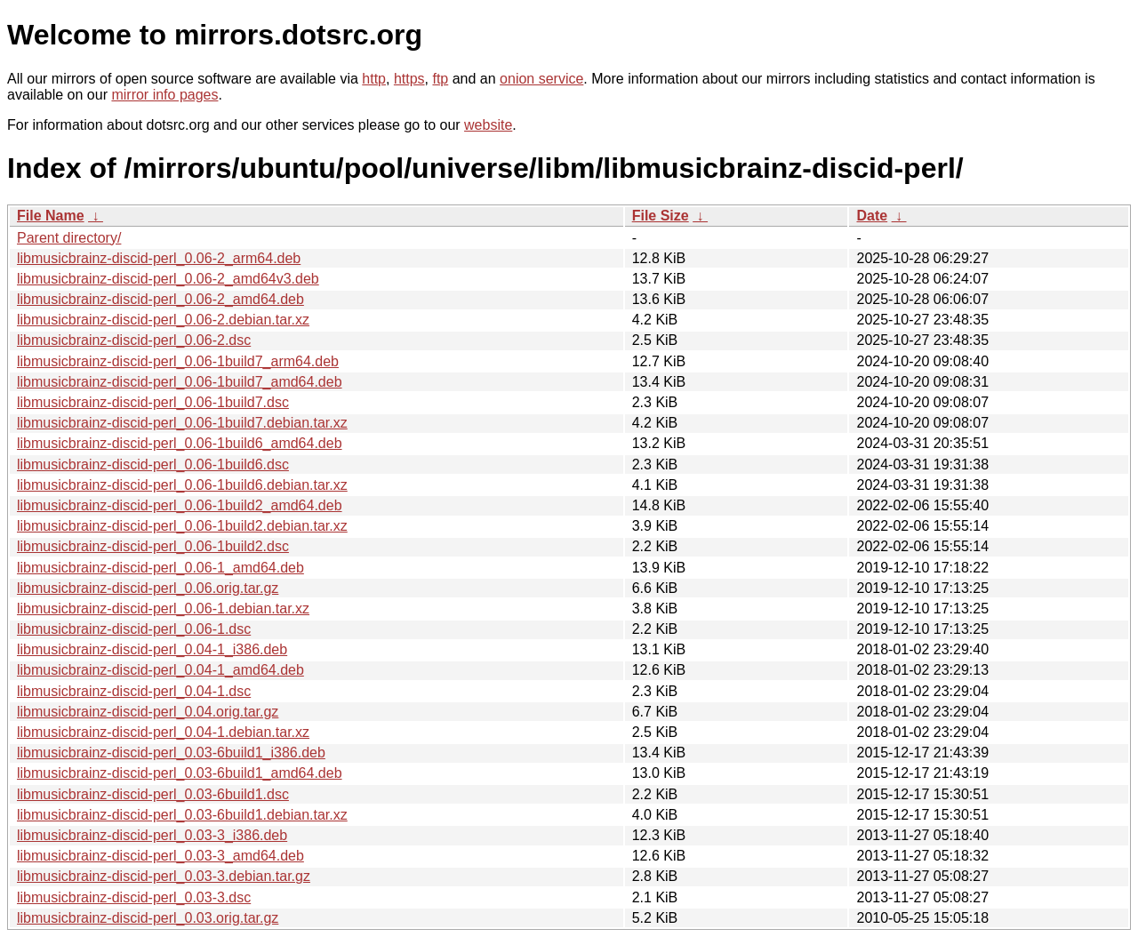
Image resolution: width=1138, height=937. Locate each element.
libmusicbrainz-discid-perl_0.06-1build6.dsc (153, 464)
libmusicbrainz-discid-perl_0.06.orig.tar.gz (147, 588)
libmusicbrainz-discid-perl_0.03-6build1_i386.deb (171, 752)
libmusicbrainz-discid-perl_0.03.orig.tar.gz (147, 917)
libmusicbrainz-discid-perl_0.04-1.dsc (134, 691)
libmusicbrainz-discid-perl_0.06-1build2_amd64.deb (179, 505)
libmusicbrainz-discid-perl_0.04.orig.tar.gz (147, 711)
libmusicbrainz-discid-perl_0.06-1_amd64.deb (160, 567)
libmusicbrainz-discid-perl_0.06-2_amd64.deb (160, 299)
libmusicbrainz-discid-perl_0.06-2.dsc (134, 340)
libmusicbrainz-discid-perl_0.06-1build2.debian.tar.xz (182, 525)
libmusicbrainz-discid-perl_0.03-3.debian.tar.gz (163, 876)
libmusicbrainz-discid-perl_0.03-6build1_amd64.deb (179, 773)
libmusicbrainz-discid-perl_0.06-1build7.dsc (153, 402)
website (488, 124)
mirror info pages (164, 94)
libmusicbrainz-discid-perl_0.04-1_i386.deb (152, 649)
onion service (541, 78)
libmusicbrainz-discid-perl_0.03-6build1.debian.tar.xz (182, 814)
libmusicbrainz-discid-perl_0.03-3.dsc (134, 897)
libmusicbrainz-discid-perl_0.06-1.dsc (134, 629)
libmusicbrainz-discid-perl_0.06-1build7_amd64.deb (179, 381)
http (374, 78)
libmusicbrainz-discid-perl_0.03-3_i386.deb (152, 835)
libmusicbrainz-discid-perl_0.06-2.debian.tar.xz (163, 319)
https (409, 78)
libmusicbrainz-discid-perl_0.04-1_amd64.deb (160, 669)
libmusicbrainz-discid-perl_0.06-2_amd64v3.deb (168, 278)
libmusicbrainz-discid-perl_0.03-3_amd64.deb (160, 855)
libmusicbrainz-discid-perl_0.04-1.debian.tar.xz (163, 732)
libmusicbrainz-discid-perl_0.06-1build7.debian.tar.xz (182, 422)
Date (871, 215)
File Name (50, 215)
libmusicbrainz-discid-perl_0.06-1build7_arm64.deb (178, 361)
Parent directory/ (69, 237)
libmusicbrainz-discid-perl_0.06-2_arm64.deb (159, 258)
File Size (660, 215)
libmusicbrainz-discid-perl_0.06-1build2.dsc (153, 546)
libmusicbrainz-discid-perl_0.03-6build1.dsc (153, 794)
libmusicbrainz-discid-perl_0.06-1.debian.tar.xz (163, 608)
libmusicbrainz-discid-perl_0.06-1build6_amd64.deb (179, 443)
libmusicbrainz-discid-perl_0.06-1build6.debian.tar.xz (182, 485)
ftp (440, 78)
